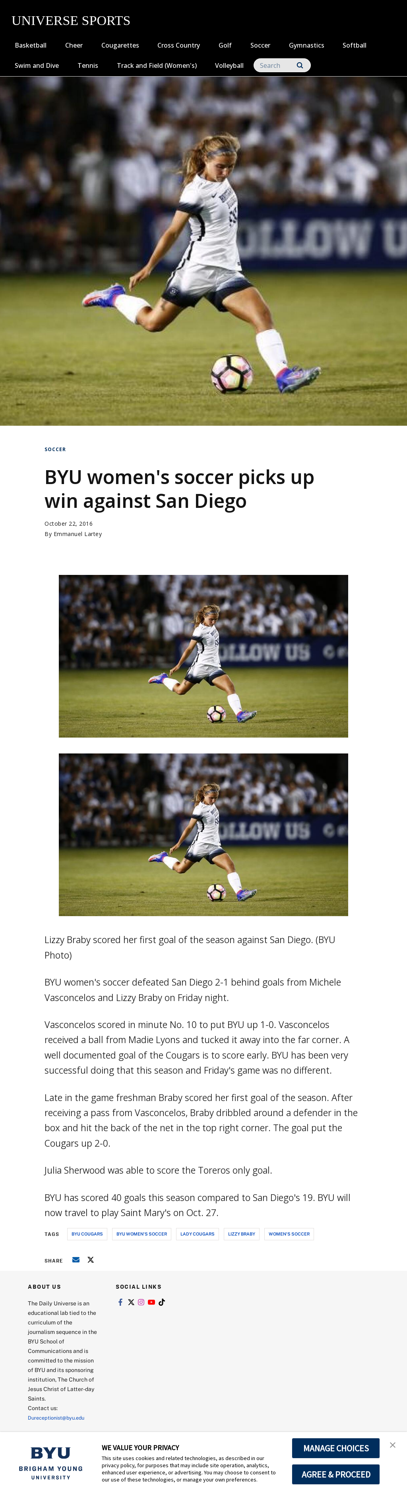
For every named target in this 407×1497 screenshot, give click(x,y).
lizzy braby (241, 1233)
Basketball (31, 45)
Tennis (88, 65)
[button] (394, 1446)
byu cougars (87, 1233)
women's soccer (289, 1233)
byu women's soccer (141, 1233)
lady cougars (197, 1233)
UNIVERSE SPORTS (71, 20)
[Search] (282, 65)
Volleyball (229, 65)
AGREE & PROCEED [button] (336, 1474)
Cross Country (178, 45)
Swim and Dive (37, 65)
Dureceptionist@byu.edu (60, 1417)
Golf (225, 45)
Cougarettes (120, 45)
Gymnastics (306, 45)
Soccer (260, 45)
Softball (354, 45)
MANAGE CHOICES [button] (336, 1448)
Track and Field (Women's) (157, 65)
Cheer (74, 45)
